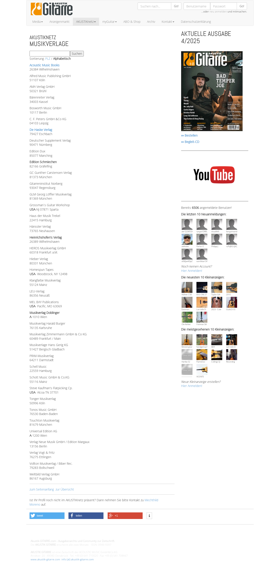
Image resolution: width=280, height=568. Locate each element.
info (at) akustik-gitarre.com (77, 559)
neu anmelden (218, 11)
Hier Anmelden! (191, 271)
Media (37, 21)
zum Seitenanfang (42, 489)
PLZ (47, 58)
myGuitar (109, 21)
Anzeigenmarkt (59, 21)
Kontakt (168, 21)
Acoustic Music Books (45, 65)
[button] (47, 515)
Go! (176, 6)
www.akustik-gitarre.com (45, 559)
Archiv (151, 21)
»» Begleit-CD (190, 142)
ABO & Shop (131, 21)
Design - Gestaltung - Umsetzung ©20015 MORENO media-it (67, 534)
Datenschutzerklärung (196, 21)
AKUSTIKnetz (86, 21)
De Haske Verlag (41, 130)
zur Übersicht (65, 489)
